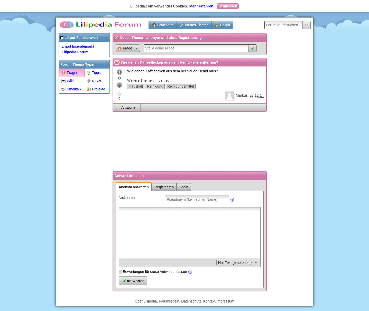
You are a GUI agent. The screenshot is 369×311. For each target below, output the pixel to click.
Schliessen (227, 6)
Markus (242, 95)
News (94, 81)
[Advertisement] (79, 173)
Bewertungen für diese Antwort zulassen (155, 272)
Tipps (94, 73)
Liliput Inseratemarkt (78, 46)
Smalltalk (71, 89)
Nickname (127, 198)
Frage (124, 48)
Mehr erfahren (201, 6)
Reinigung (155, 86)
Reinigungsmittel (180, 86)
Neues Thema (197, 25)
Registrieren (164, 187)
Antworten (129, 107)
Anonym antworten (134, 187)
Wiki (67, 81)
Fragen (69, 73)
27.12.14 (257, 95)
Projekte (96, 89)
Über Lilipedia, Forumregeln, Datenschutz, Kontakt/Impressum (184, 301)
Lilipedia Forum (75, 52)
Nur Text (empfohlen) (235, 262)
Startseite (165, 25)
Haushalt (136, 86)
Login (225, 25)
